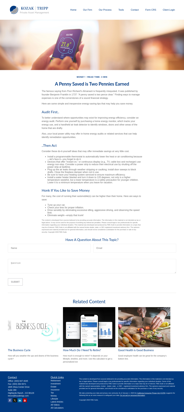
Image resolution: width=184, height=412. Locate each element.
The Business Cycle (19, 350)
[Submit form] (15, 282)
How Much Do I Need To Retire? (82, 350)
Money (54, 396)
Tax (52, 393)
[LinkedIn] (20, 400)
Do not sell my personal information (132, 395)
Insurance (55, 390)
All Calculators (57, 408)
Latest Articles (57, 402)
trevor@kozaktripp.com (18, 396)
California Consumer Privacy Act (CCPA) (151, 393)
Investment (56, 384)
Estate (53, 387)
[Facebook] (10, 400)
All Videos (55, 405)
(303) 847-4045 (21, 381)
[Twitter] (15, 400)
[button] (73, 9)
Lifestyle (54, 399)
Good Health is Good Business (136, 350)
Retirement (56, 380)
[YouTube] (25, 400)
